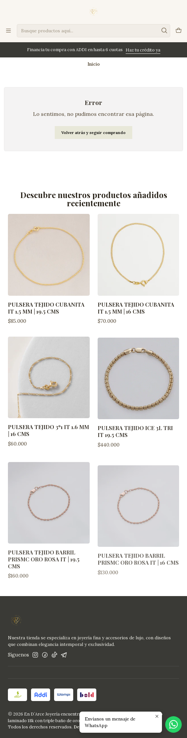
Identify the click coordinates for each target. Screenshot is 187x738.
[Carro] (178, 30)
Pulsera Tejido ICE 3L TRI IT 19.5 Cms (135, 459)
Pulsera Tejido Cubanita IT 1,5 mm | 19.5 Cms (46, 308)
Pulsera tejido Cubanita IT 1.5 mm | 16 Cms (136, 308)
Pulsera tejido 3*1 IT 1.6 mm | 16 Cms (48, 450)
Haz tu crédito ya (143, 50)
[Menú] (8, 30)
